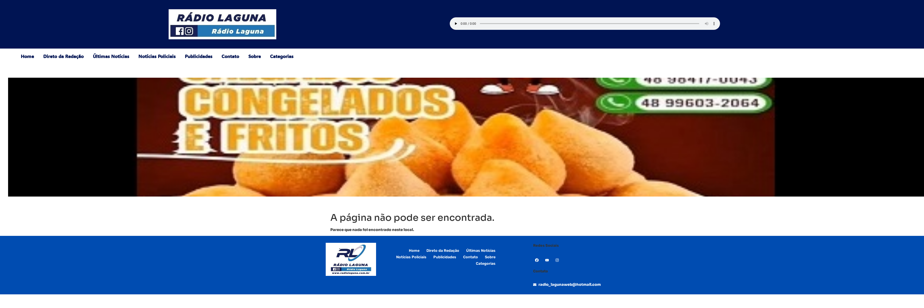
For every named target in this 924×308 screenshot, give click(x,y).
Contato (230, 56)
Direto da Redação (63, 56)
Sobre (254, 56)
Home (27, 56)
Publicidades (198, 56)
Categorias (281, 56)
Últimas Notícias (111, 56)
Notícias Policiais (157, 56)
